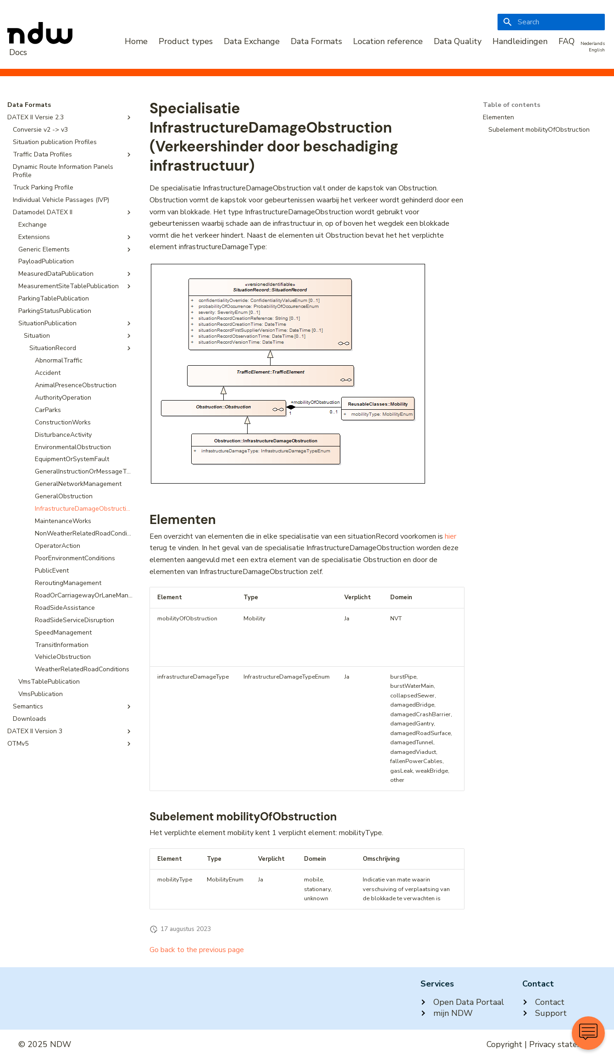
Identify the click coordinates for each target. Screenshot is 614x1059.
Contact (543, 1002)
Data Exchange (252, 41)
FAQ (567, 41)
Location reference (388, 41)
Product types (186, 41)
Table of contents (511, 105)
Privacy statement (562, 1044)
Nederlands (593, 43)
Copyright (504, 1044)
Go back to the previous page (196, 950)
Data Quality (457, 41)
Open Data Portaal (462, 1002)
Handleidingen (520, 41)
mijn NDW (446, 1013)
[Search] (551, 22)
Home (136, 41)
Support (544, 1013)
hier (450, 536)
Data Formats (316, 41)
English (597, 50)
